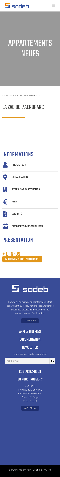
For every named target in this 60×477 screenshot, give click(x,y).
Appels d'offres (30, 332)
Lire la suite (30, 320)
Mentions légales (42, 470)
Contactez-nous (30, 372)
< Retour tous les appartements (21, 95)
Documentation (30, 339)
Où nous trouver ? (30, 379)
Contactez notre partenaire (22, 259)
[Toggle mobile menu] (53, 5)
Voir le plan (30, 408)
